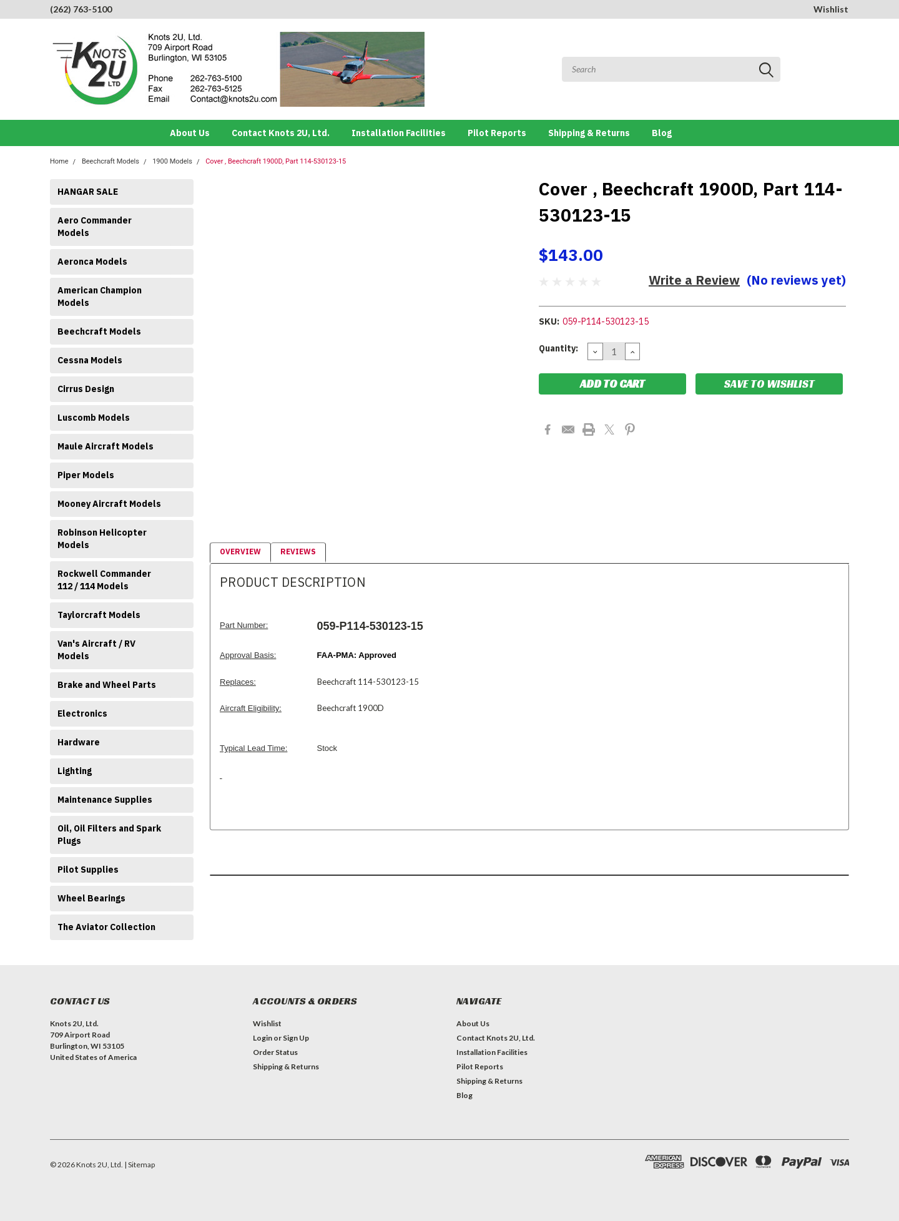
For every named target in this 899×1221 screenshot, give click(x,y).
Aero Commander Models (94, 226)
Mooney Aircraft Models (109, 503)
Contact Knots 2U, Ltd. (281, 133)
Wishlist (830, 9)
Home (59, 161)
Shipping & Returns (589, 133)
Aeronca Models (92, 261)
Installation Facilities (398, 133)
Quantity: (558, 348)
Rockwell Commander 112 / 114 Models (104, 580)
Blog (662, 133)
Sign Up (296, 1037)
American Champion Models (99, 296)
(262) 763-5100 (81, 9)
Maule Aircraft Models (105, 446)
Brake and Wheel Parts (106, 684)
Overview (240, 551)
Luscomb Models (93, 417)
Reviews (298, 551)
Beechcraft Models (110, 161)
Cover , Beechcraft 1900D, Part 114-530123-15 (275, 161)
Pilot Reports (497, 133)
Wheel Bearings (91, 898)
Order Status (275, 1052)
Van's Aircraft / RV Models (96, 650)
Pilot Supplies (88, 869)
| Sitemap (139, 1164)
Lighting (74, 771)
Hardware (78, 742)
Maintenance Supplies (104, 799)
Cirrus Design (85, 389)
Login (262, 1037)
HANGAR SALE (87, 191)
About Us (190, 133)
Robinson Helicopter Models (102, 539)
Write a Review (694, 280)
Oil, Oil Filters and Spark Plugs (109, 834)
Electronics (82, 713)
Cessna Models (89, 360)
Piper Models (85, 475)
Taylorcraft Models (98, 614)
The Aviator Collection (106, 927)
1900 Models (172, 161)
